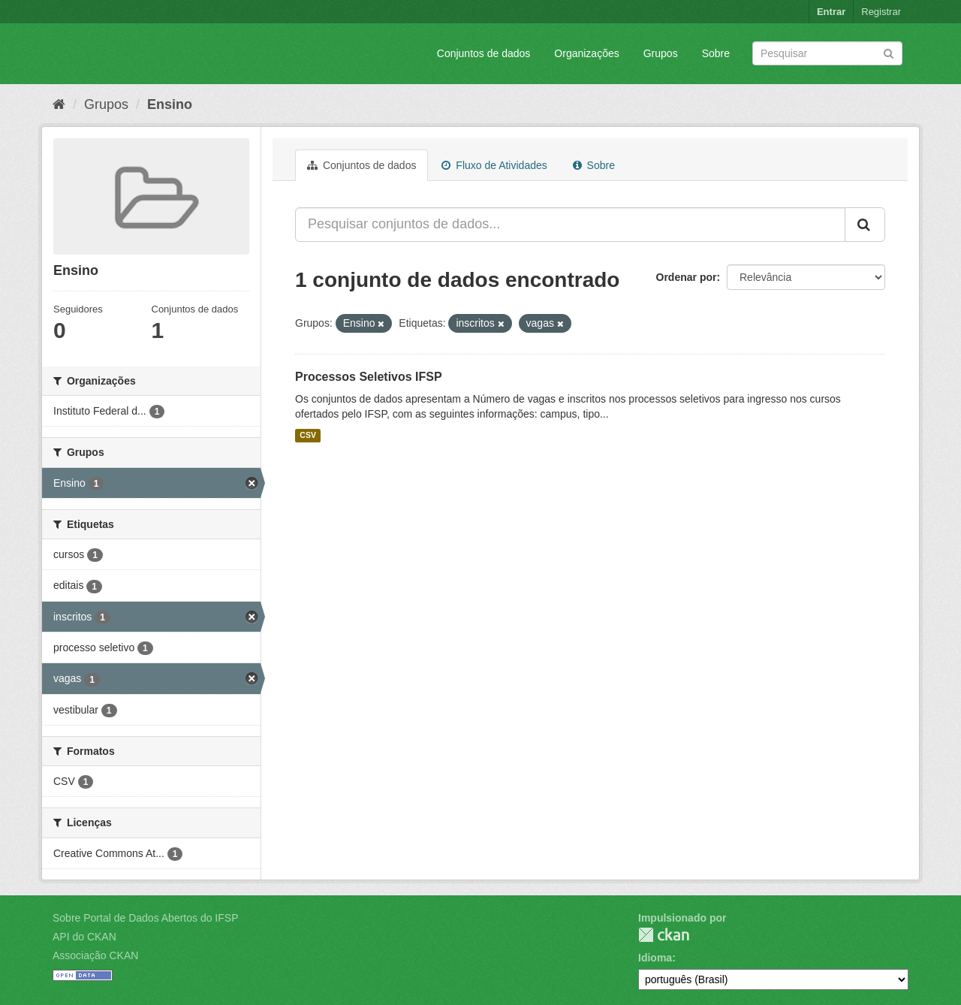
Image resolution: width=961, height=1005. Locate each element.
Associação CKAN (95, 955)
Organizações (586, 53)
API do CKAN (84, 937)
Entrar (831, 11)
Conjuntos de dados (484, 53)
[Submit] (888, 52)
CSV (308, 435)
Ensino (169, 104)
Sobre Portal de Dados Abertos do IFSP (145, 918)
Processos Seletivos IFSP (368, 376)
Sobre (716, 53)
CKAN (663, 935)
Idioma (655, 958)
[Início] (59, 104)
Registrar (881, 11)
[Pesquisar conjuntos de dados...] (570, 224)
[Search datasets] (827, 53)
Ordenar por (686, 277)
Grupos (660, 53)
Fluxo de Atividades (494, 165)
